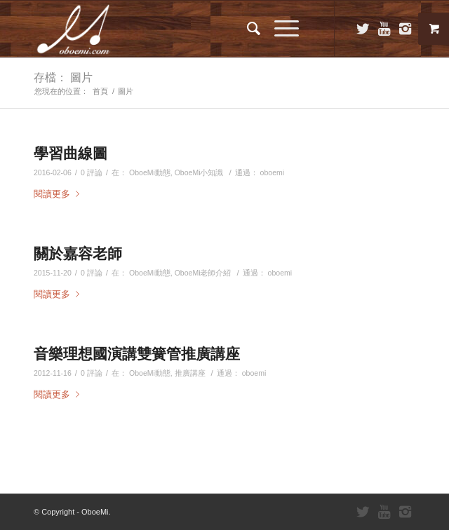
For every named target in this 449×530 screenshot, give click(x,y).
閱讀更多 (59, 194)
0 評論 (91, 172)
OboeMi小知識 (199, 172)
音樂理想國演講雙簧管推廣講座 (137, 353)
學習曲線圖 (70, 153)
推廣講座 (190, 373)
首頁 (100, 91)
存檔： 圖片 (63, 77)
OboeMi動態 (149, 172)
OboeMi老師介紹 (203, 273)
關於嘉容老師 (78, 253)
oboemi (272, 172)
